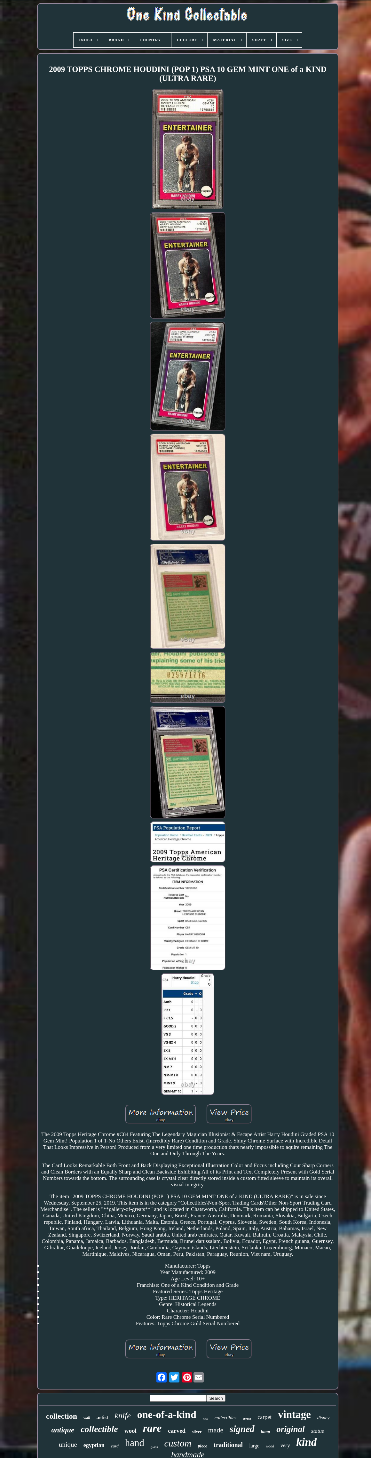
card (115, 1446)
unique (68, 1444)
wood (270, 1446)
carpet (264, 1417)
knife (122, 1415)
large (254, 1445)
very (285, 1445)
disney (323, 1417)
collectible (99, 1429)
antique (63, 1430)
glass (154, 1447)
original (290, 1429)
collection (61, 1416)
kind (306, 1442)
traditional (228, 1444)
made (216, 1430)
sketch (247, 1419)
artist (102, 1417)
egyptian (94, 1445)
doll (205, 1419)
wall (86, 1418)
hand (134, 1442)
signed (242, 1429)
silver (196, 1431)
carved (177, 1430)
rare (152, 1428)
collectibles (225, 1417)
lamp (265, 1431)
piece (203, 1446)
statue (317, 1431)
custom (178, 1443)
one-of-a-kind (166, 1414)
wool (130, 1430)
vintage (294, 1414)
